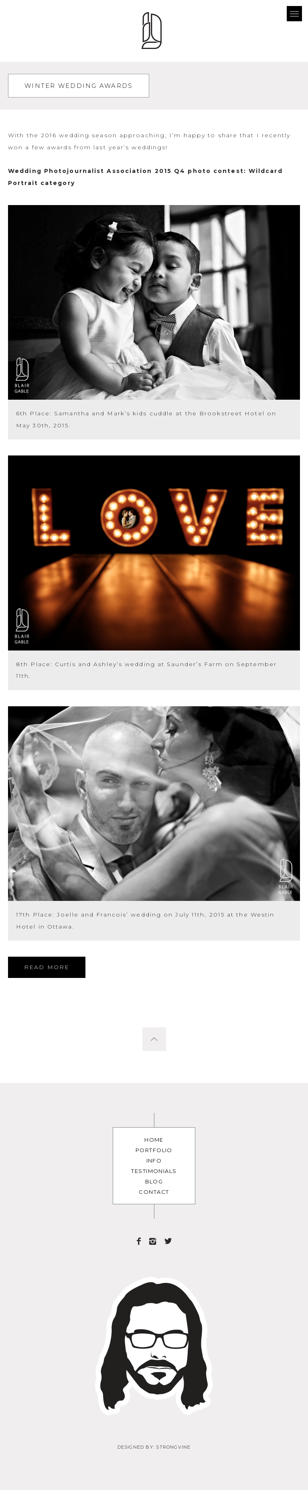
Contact (154, 1192)
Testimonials (153, 1171)
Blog (154, 1181)
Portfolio (154, 1150)
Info (154, 1160)
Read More (46, 967)
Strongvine (173, 1447)
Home (154, 1139)
